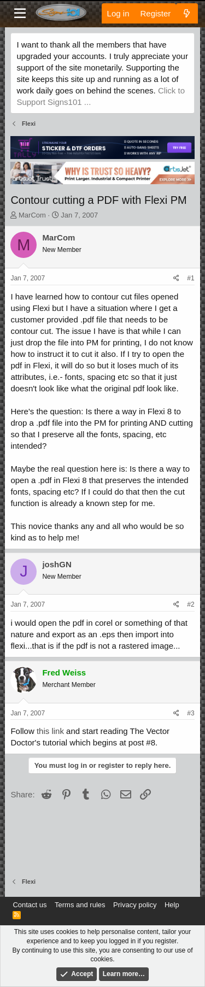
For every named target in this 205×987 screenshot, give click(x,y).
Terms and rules (80, 905)
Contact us (29, 905)
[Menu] (20, 13)
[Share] (176, 278)
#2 (190, 604)
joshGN (56, 564)
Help (172, 905)
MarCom (32, 215)
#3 (190, 713)
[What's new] (186, 13)
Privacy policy (134, 905)
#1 (190, 278)
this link (50, 731)
